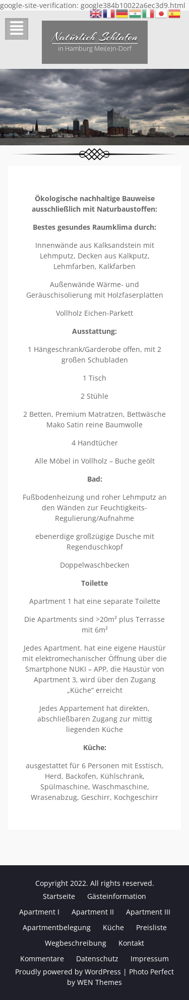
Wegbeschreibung (75, 943)
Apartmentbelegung (57, 927)
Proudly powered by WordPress (68, 971)
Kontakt (131, 943)
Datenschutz (97, 958)
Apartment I (39, 912)
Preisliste (151, 927)
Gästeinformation (116, 896)
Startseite (59, 896)
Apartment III (148, 912)
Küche (113, 927)
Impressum (150, 958)
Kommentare (42, 958)
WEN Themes (99, 982)
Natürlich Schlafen (95, 37)
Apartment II (93, 912)
